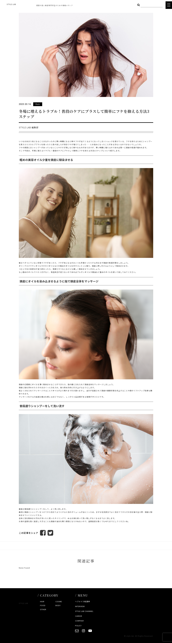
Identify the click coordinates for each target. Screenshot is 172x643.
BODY (58, 605)
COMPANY (79, 620)
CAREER (78, 616)
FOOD (42, 605)
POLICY (78, 625)
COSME (58, 601)
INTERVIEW (80, 606)
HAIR (42, 601)
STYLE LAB (11, 4)
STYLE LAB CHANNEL (84, 611)
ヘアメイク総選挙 (82, 601)
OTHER (43, 609)
